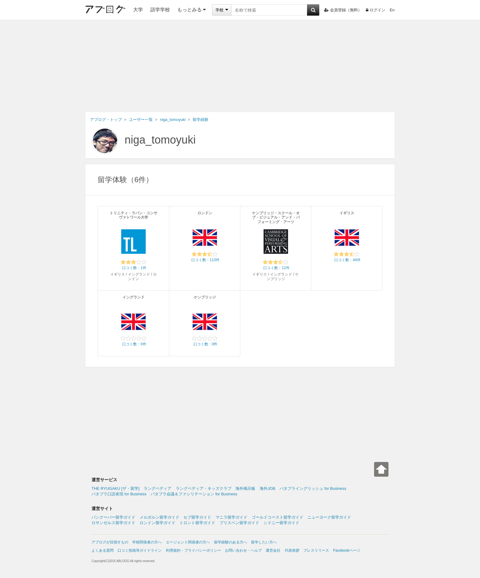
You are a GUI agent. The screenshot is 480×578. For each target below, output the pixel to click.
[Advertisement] (240, 66)
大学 (138, 9)
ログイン (375, 10)
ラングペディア (157, 488)
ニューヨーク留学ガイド (329, 517)
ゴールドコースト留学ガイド (277, 517)
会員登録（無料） (343, 10)
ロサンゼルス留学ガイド (113, 522)
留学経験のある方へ (230, 542)
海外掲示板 (245, 488)
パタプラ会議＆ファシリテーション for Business (194, 494)
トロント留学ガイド (197, 522)
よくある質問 (103, 550)
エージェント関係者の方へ (188, 542)
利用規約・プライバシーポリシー (193, 550)
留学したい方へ (264, 542)
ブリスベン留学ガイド (239, 522)
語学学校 (160, 9)
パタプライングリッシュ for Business (312, 488)
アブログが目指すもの (110, 542)
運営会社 (273, 550)
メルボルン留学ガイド (159, 517)
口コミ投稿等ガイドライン (140, 550)
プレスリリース (316, 550)
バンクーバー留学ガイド (113, 517)
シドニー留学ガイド (281, 522)
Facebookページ (346, 550)
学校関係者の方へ (147, 542)
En (392, 10)
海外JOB (267, 488)
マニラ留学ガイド (231, 517)
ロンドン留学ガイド (157, 522)
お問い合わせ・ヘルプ (243, 550)
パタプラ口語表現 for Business (119, 494)
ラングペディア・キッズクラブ (203, 488)
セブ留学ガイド (197, 517)
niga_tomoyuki (160, 139)
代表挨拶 (292, 550)
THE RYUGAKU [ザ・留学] (116, 488)
